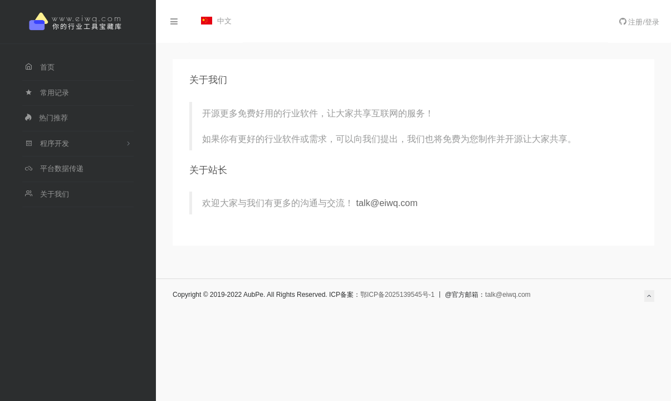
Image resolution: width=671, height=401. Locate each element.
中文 (216, 21)
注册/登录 (639, 21)
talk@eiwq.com (387, 203)
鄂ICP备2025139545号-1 (397, 295)
